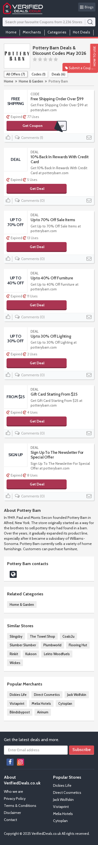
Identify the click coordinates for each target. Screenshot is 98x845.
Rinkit (14, 654)
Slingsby (16, 636)
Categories (57, 32)
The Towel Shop (42, 636)
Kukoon (31, 654)
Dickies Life (18, 695)
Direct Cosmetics (47, 695)
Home (11, 32)
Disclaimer (12, 812)
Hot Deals (81, 32)
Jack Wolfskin (76, 695)
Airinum (42, 712)
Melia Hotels (41, 703)
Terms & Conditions (20, 805)
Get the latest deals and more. (31, 739)
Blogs (87, 7)
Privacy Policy (15, 798)
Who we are (13, 791)
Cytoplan (65, 703)
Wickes (15, 663)
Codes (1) (38, 74)
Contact (10, 819)
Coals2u (68, 636)
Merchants (32, 32)
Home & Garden (31, 81)
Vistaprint (17, 703)
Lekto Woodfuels (57, 654)
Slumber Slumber (23, 645)
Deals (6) (58, 74)
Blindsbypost (20, 712)
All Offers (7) (15, 74)
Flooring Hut (78, 645)
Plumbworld (52, 645)
